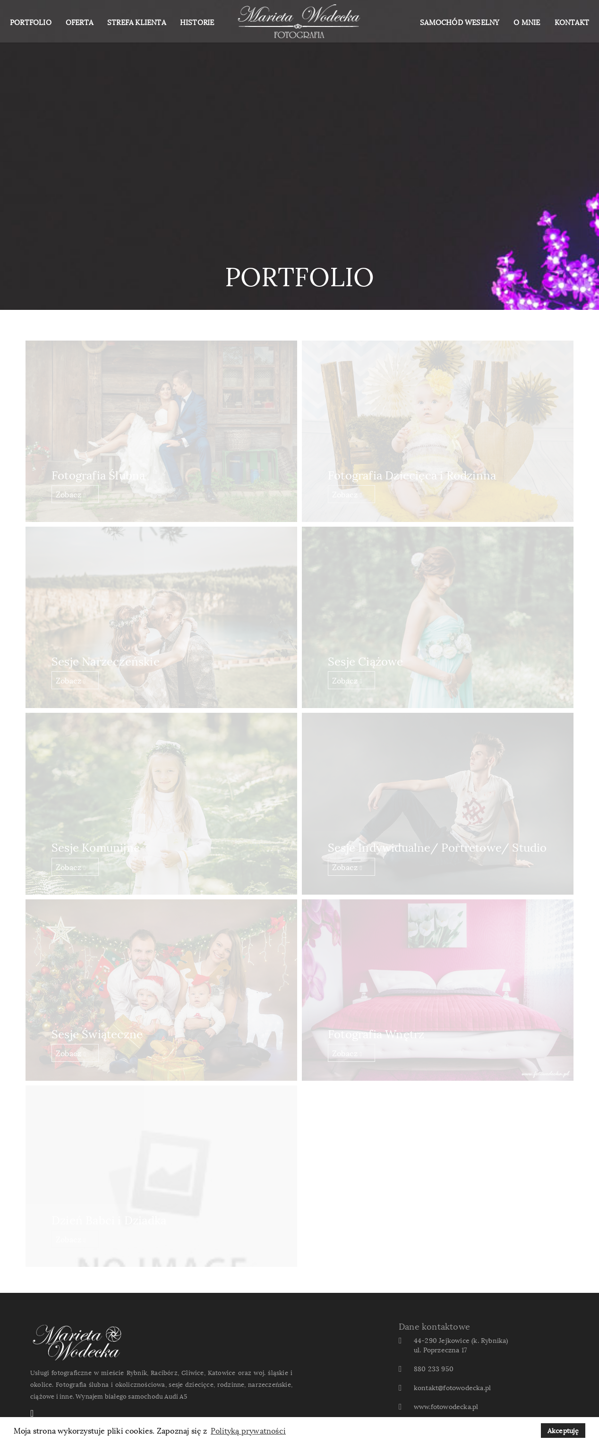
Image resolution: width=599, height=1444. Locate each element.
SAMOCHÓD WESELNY (459, 21)
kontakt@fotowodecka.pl (452, 1387)
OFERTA (79, 21)
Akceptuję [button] (563, 1430)
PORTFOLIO (30, 21)
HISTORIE (197, 21)
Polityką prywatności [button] (248, 1430)
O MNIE (526, 21)
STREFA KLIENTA (136, 21)
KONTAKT (572, 21)
